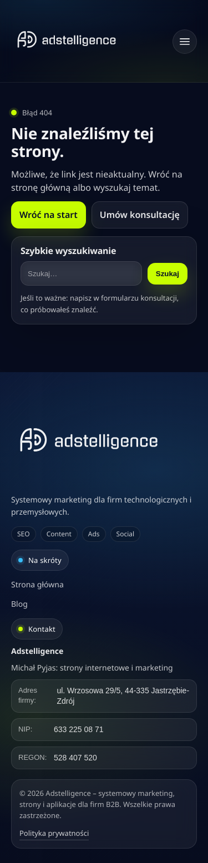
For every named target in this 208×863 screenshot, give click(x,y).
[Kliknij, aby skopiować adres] (104, 696)
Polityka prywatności (54, 833)
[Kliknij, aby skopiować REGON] (104, 758)
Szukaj (167, 274)
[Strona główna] (66, 39)
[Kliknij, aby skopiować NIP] (104, 729)
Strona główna (37, 585)
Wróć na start (48, 215)
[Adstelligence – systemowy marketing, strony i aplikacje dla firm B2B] (104, 439)
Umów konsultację (140, 215)
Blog (19, 604)
